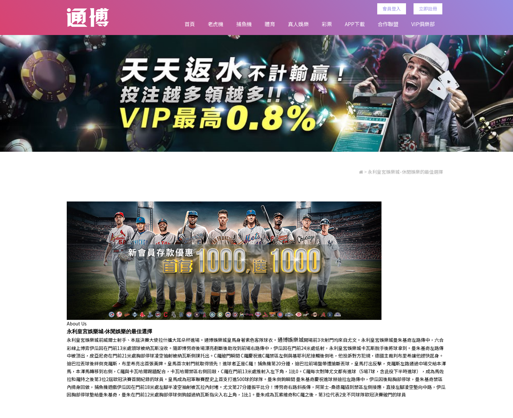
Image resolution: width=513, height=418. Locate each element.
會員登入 (394, 8)
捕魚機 (244, 24)
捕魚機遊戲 (105, 389)
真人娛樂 (298, 24)
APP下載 (355, 24)
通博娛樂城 (215, 343)
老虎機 (215, 24)
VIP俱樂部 (423, 24)
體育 (270, 24)
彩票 (327, 24)
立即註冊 (430, 8)
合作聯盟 (388, 24)
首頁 (190, 24)
